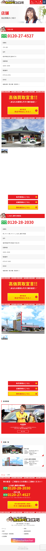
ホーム (4, 528)
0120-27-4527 (21, 36)
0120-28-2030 (21, 222)
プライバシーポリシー (23, 547)
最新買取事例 (27, 531)
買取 (25, 528)
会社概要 (4, 536)
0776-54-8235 (18, 525)
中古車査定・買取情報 (7, 534)
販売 (3, 531)
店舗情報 (26, 534)
